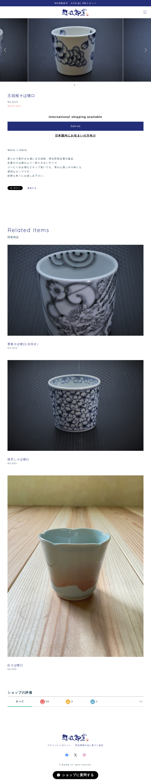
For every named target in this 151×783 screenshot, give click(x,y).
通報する (32, 188)
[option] (78, 50)
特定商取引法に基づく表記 (89, 745)
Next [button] (145, 50)
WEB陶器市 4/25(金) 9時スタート (75, 3)
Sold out (75, 126)
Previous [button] (6, 50)
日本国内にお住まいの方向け (75, 135)
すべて (20, 701)
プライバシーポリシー (59, 745)
